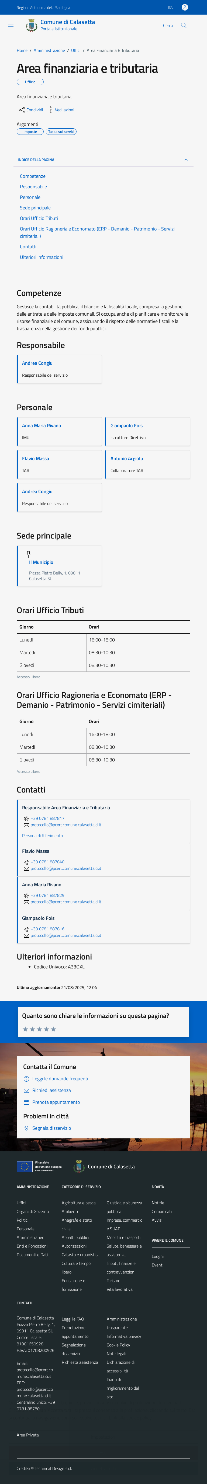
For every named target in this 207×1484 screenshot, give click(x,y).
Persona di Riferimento (42, 835)
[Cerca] (183, 25)
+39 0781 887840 (43, 861)
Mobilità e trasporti (123, 1237)
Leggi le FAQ (73, 1319)
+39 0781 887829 (43, 895)
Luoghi (158, 1256)
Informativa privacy (124, 1336)
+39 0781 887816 (43, 928)
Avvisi (157, 1220)
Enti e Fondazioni (32, 1246)
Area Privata (28, 1435)
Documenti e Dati (32, 1254)
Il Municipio (41, 562)
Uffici (21, 1202)
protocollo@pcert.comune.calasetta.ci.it (35, 1372)
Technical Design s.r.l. (53, 1468)
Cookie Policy (118, 1345)
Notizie (158, 1202)
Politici (22, 1220)
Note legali (116, 1353)
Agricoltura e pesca (79, 1202)
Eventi (157, 1265)
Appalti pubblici (75, 1237)
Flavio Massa (35, 458)
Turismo (113, 1280)
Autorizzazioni (74, 1246)
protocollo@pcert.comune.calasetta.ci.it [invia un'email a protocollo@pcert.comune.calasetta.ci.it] (61, 824)
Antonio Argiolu (127, 458)
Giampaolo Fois (127, 425)
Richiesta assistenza (80, 1362)
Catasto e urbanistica (80, 1254)
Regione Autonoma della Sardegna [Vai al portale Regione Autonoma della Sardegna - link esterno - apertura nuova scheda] (43, 7)
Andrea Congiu (37, 363)
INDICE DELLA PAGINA (103, 159)
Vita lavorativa (120, 1289)
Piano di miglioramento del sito (123, 1388)
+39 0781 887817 (43, 818)
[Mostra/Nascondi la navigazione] (11, 25)
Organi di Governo (33, 1211)
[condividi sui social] (30, 109)
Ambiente (70, 1211)
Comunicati (162, 1211)
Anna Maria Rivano (41, 425)
